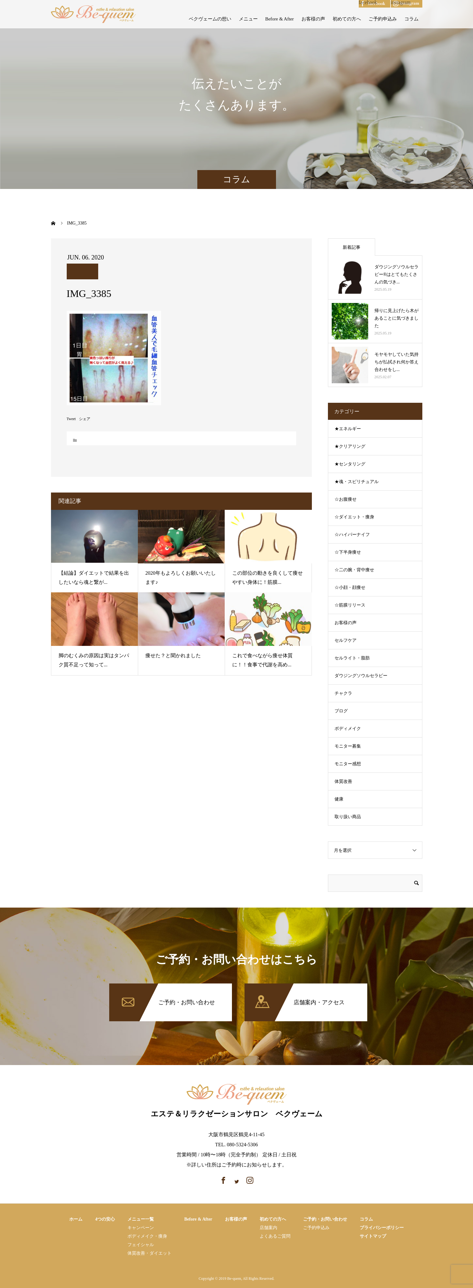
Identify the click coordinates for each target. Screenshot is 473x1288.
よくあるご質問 (275, 1236)
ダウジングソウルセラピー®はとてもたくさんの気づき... (396, 274)
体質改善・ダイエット (149, 1253)
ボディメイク (348, 728)
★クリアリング (350, 446)
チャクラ (343, 693)
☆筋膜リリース (350, 605)
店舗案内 (268, 1227)
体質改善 (343, 781)
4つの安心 (105, 1219)
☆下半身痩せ (348, 552)
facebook (368, 2)
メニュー (248, 18)
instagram (401, 2)
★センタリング (350, 464)
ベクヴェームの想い (210, 18)
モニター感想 (348, 763)
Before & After (279, 18)
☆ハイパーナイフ (352, 534)
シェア (84, 419)
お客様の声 (313, 18)
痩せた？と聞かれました (173, 655)
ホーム (75, 1219)
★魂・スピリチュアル (357, 481)
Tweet (71, 419)
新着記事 (351, 247)
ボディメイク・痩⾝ (147, 1236)
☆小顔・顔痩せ (350, 587)
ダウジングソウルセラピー (361, 675)
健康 (339, 799)
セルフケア (346, 640)
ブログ (341, 711)
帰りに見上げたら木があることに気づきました (396, 318)
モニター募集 (348, 746)
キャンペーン (140, 1227)
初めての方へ (347, 18)
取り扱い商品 (348, 816)
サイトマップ (373, 1236)
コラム (411, 18)
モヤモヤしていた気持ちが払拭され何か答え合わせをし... (396, 362)
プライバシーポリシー (382, 1227)
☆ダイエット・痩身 (354, 517)
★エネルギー (348, 428)
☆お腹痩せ (346, 499)
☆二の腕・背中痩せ (354, 569)
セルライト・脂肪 (352, 658)
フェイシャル (140, 1244)
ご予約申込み (383, 18)
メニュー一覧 (140, 1219)
